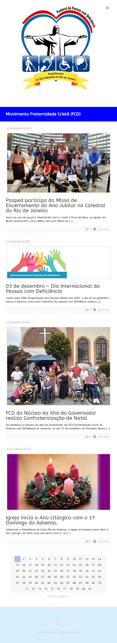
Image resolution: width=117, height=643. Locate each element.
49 (55, 576)
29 (17, 570)
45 (30, 576)
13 (93, 559)
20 (49, 564)
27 (93, 564)
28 (99, 564)
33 (42, 570)
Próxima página (58, 596)
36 (61, 570)
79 (77, 588)
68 (87, 582)
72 (33, 588)
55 (93, 576)
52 (74, 576)
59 (30, 582)
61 (42, 582)
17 (30, 564)
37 (68, 570)
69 (93, 582)
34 (49, 570)
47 (42, 576)
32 (36, 570)
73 (39, 588)
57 (17, 582)
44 (23, 576)
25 (80, 564)
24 (74, 564)
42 (99, 570)
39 (80, 570)
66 (74, 582)
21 (55, 564)
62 (49, 582)
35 (55, 570)
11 (80, 559)
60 (36, 582)
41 (93, 570)
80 (83, 588)
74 (45, 588)
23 (68, 564)
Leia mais (103, 229)
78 (71, 588)
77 (64, 588)
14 (99, 559)
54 (87, 576)
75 (52, 588)
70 (99, 582)
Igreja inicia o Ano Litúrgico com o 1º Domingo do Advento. (50, 520)
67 (80, 582)
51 (68, 576)
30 (23, 570)
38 (74, 570)
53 (80, 576)
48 (49, 576)
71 (26, 588)
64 (61, 582)
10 (74, 559)
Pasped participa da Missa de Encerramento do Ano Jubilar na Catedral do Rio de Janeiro (55, 205)
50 (61, 576)
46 (36, 576)
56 (99, 576)
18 (36, 564)
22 (61, 564)
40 (87, 570)
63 (55, 582)
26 (87, 564)
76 (58, 588)
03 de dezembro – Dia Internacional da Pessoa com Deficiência (53, 288)
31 (30, 570)
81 (90, 588)
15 (17, 564)
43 (17, 576)
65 (68, 582)
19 (42, 564)
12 (87, 559)
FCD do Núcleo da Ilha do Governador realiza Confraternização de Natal (51, 415)
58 (23, 582)
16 (23, 564)
